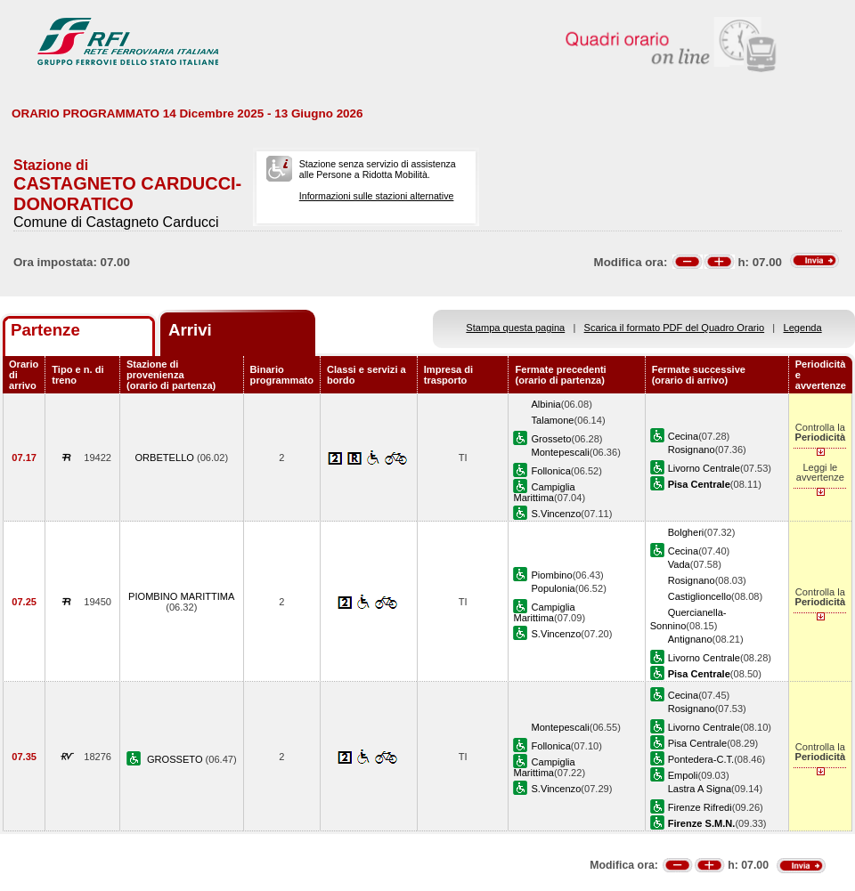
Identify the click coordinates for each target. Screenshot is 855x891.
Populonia (552, 588)
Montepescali (560, 452)
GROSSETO (176, 759)
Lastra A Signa (699, 788)
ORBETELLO (165, 457)
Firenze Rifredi (700, 807)
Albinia (545, 404)
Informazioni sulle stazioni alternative (376, 195)
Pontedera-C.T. (701, 759)
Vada (679, 564)
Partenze (45, 329)
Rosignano (691, 449)
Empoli (683, 775)
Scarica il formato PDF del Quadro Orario (674, 327)
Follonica (550, 471)
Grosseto (551, 438)
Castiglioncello (699, 596)
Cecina (683, 436)
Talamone (552, 420)
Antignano (690, 639)
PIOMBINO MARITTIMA (181, 596)
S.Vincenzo (556, 513)
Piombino (551, 575)
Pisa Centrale (698, 743)
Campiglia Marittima (543, 492)
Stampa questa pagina (515, 327)
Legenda (803, 327)
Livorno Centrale (704, 468)
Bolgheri (686, 532)
